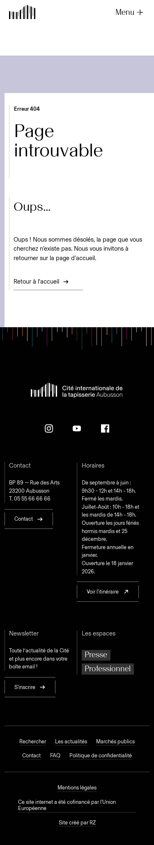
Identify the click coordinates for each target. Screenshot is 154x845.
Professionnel (108, 668)
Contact (31, 755)
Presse (96, 654)
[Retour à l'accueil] (22, 13)
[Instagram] (49, 428)
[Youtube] (77, 428)
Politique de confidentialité (100, 755)
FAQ (55, 755)
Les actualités (71, 741)
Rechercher (32, 741)
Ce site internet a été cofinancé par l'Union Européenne (67, 805)
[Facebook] (105, 428)
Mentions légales (77, 787)
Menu (130, 12)
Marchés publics (115, 741)
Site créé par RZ (77, 822)
